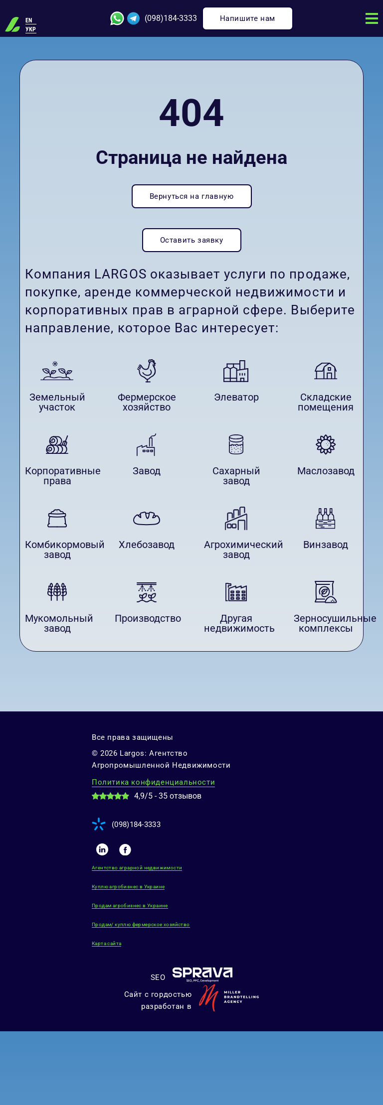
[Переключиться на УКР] (30, 29)
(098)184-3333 (171, 18)
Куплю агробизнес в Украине (128, 886)
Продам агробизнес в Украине (130, 905)
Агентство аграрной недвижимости (137, 867)
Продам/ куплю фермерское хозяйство (141, 924)
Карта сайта (106, 943)
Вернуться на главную (192, 196)
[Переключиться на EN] (30, 20)
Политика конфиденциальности (153, 782)
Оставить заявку (191, 240)
